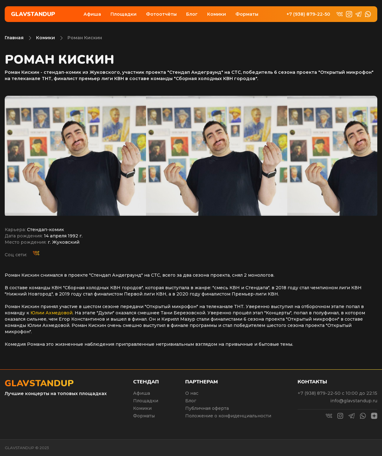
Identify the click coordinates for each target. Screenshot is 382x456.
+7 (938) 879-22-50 (308, 14)
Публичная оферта (207, 408)
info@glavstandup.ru (353, 401)
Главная (14, 38)
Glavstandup (33, 14)
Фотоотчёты (161, 14)
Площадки (123, 14)
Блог (192, 14)
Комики (216, 14)
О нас (191, 393)
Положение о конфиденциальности (228, 416)
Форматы (246, 14)
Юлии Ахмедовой (51, 313)
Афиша (92, 14)
